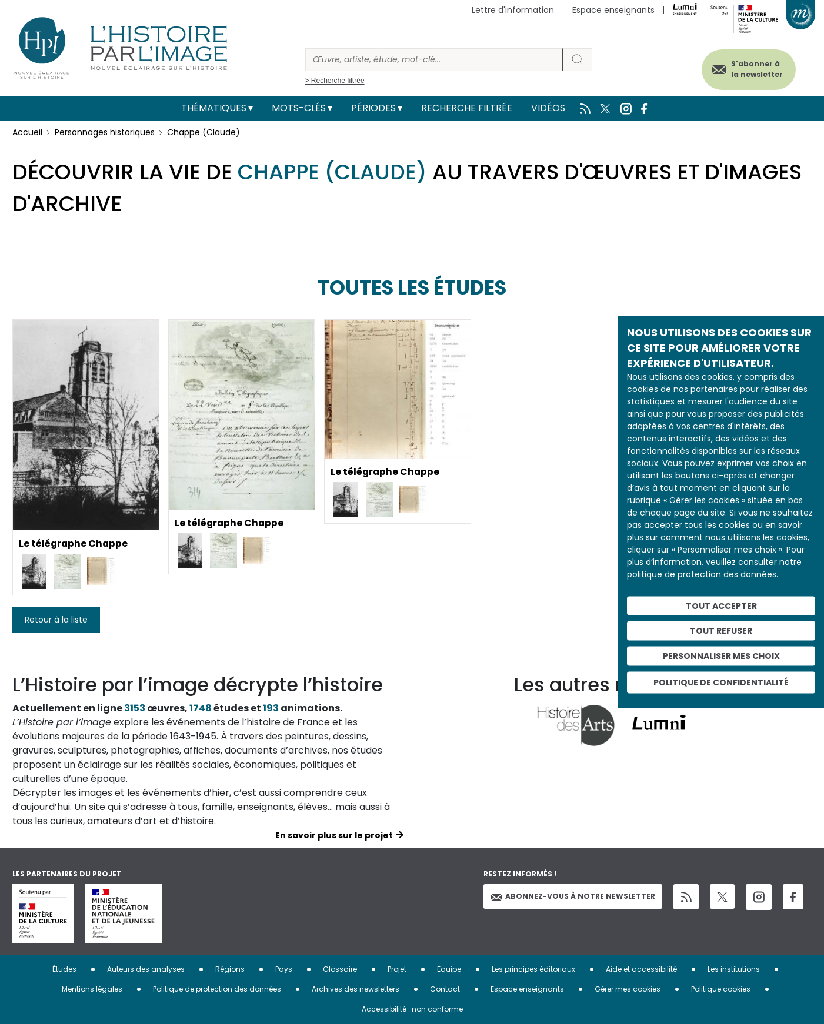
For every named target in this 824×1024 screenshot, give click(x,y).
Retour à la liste (56, 619)
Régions (230, 969)
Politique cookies (720, 989)
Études (64, 969)
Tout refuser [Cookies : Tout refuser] (721, 631)
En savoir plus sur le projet (334, 835)
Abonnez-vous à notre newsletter (573, 896)
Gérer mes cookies (627, 989)
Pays (283, 969)
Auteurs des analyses (146, 969)
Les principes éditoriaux (533, 969)
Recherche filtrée (466, 108)
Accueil (27, 132)
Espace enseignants (613, 10)
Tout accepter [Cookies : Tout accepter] (721, 605)
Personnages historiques (105, 132)
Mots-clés (299, 108)
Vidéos (548, 108)
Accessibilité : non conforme (412, 1009)
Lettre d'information (513, 10)
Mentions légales (92, 989)
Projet (397, 969)
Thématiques (213, 108)
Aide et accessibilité (641, 969)
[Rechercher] (434, 59)
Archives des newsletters (355, 989)
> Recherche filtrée (335, 80)
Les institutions (734, 969)
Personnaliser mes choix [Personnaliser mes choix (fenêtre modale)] (721, 656)
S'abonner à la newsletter (756, 69)
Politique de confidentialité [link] (721, 682)
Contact (445, 989)
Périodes (373, 108)
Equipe (449, 969)
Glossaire (340, 969)
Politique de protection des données (217, 989)
